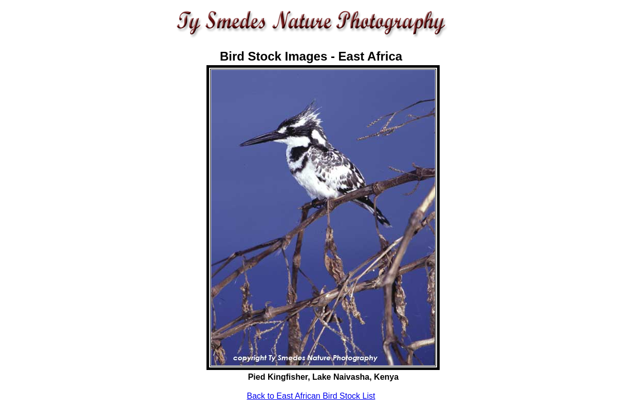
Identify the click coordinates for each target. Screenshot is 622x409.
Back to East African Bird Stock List (311, 396)
